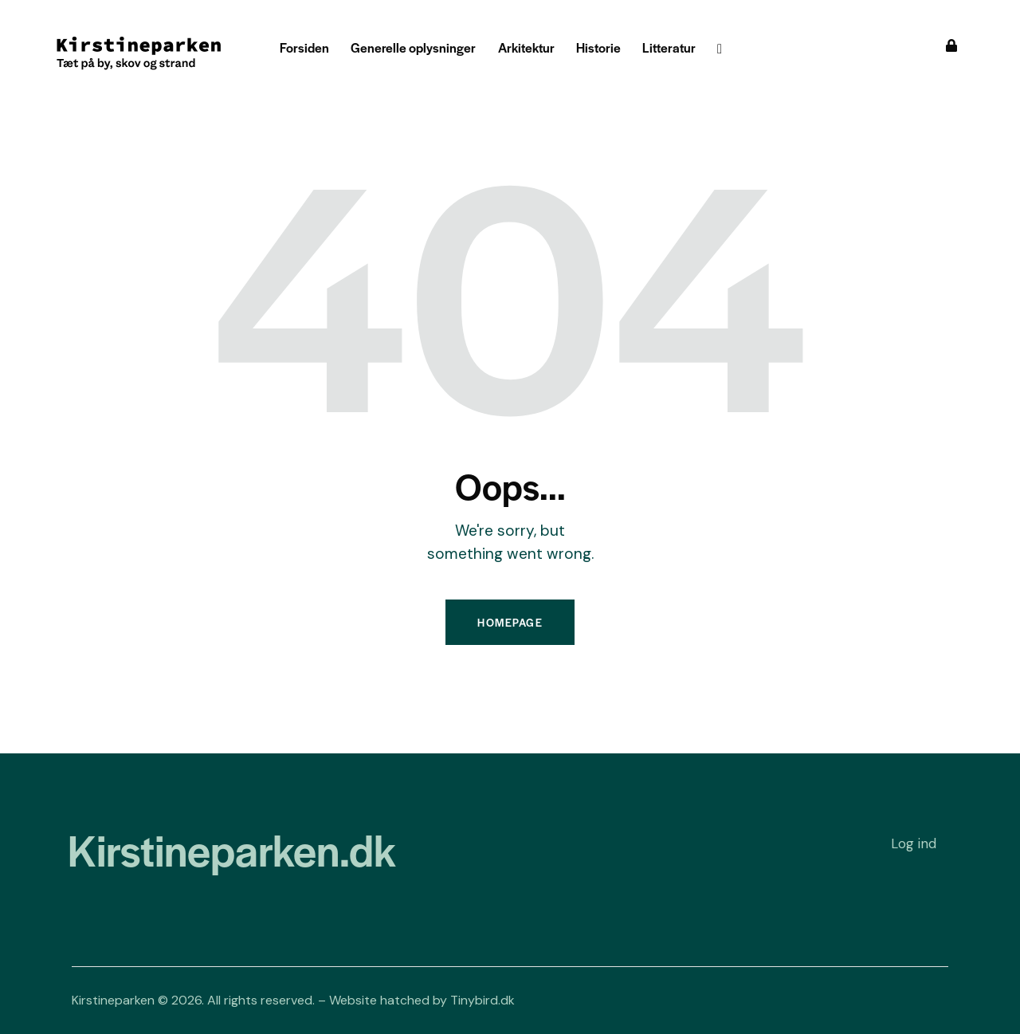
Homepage (510, 622)
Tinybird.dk (482, 1000)
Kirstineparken (113, 1000)
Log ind (913, 843)
